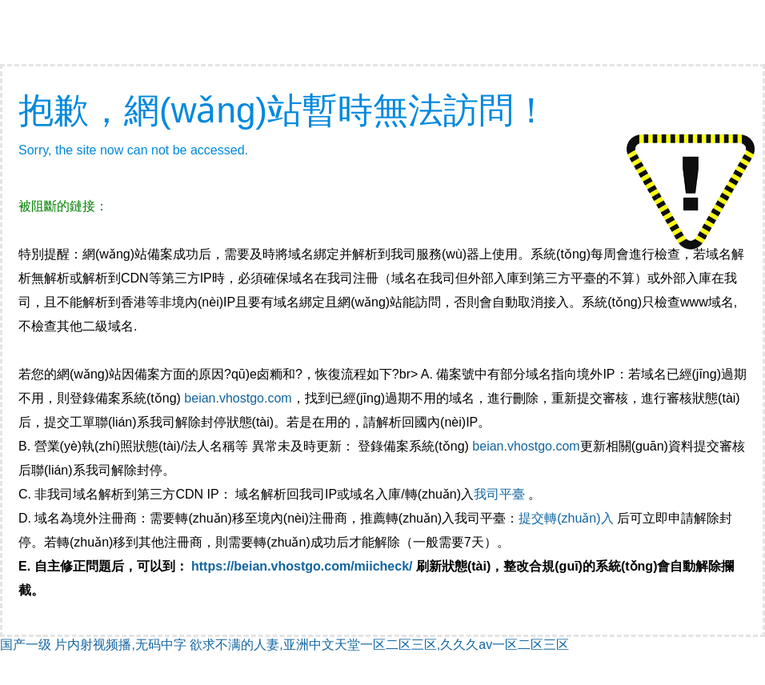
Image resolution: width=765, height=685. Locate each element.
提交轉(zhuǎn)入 (566, 518)
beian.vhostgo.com (237, 398)
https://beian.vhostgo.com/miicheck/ (302, 566)
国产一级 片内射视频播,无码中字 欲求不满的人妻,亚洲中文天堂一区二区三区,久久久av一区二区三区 (284, 644)
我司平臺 (501, 494)
